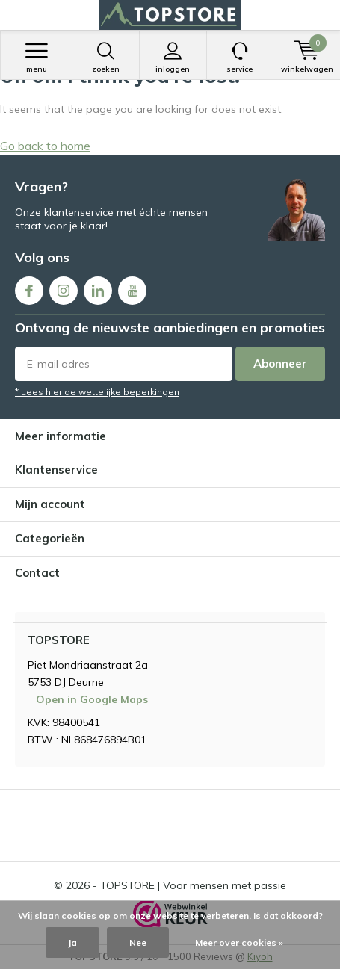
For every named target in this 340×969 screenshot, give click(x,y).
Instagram (63, 287)
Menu (36, 57)
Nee (137, 942)
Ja (72, 942)
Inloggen (173, 57)
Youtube (132, 287)
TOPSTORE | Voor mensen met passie (193, 885)
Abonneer (280, 363)
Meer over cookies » (239, 942)
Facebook (29, 287)
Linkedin (98, 287)
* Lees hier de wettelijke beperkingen (97, 391)
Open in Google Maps (92, 699)
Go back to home (45, 145)
